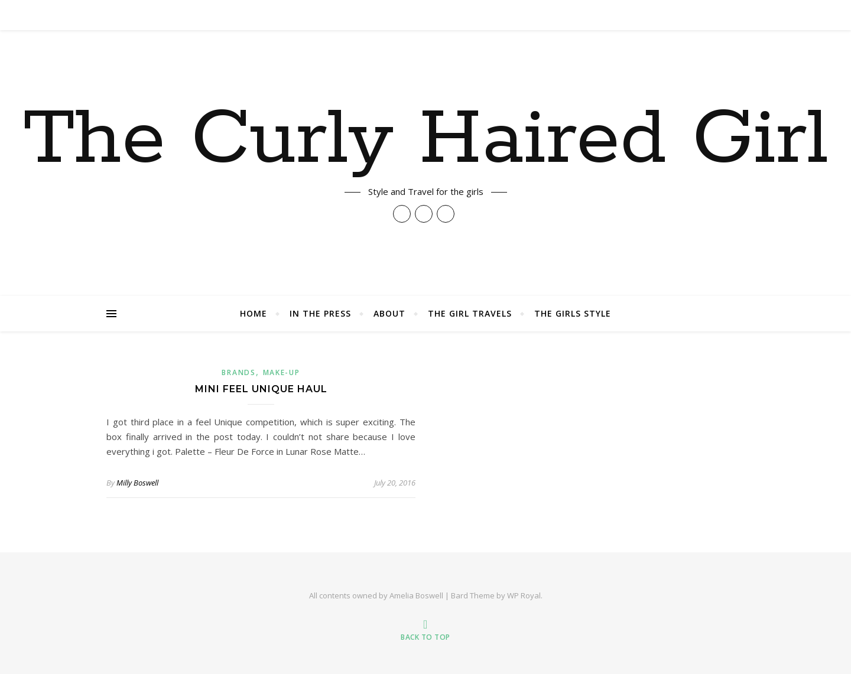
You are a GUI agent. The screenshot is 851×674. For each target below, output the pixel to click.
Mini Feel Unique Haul (261, 389)
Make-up (281, 372)
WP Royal (524, 595)
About (389, 313)
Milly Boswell (137, 482)
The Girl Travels (470, 313)
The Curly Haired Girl (426, 140)
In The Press (320, 313)
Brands (238, 372)
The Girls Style (572, 313)
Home (253, 313)
